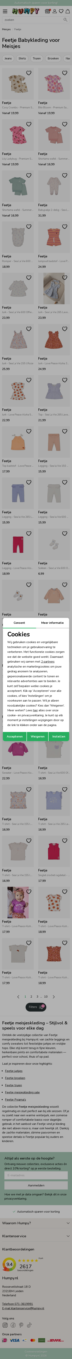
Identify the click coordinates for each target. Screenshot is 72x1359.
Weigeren (38, 736)
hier (35, 710)
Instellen (58, 736)
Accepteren (15, 736)
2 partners (48, 662)
